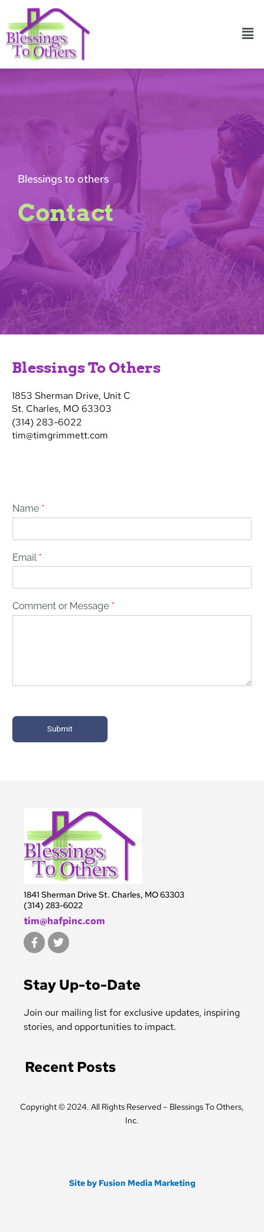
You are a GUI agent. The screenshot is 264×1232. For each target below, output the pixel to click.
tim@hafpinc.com (64, 921)
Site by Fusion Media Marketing (132, 1183)
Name (28, 507)
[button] (248, 34)
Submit (60, 728)
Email (27, 557)
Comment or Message (63, 606)
